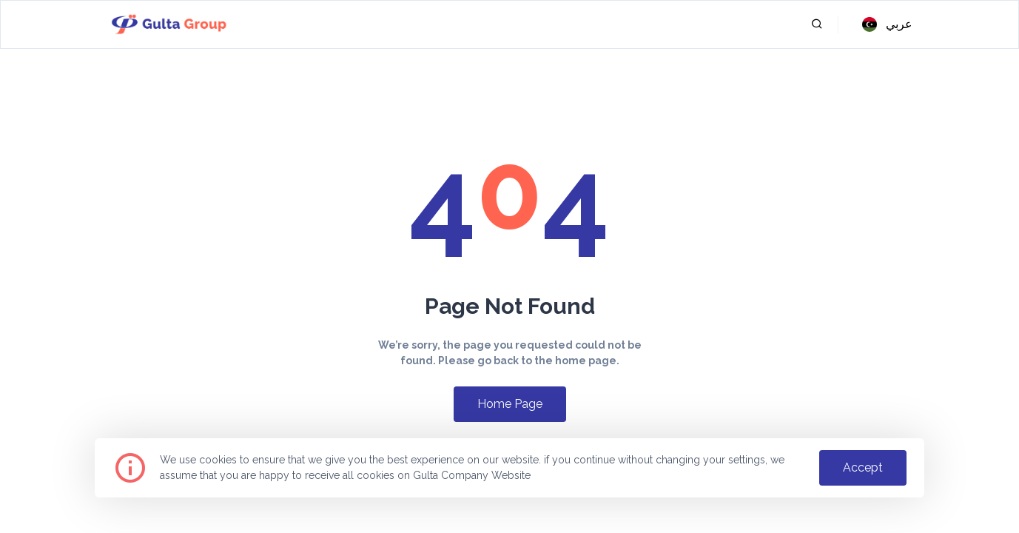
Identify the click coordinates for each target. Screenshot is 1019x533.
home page (509, 404)
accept (863, 467)
